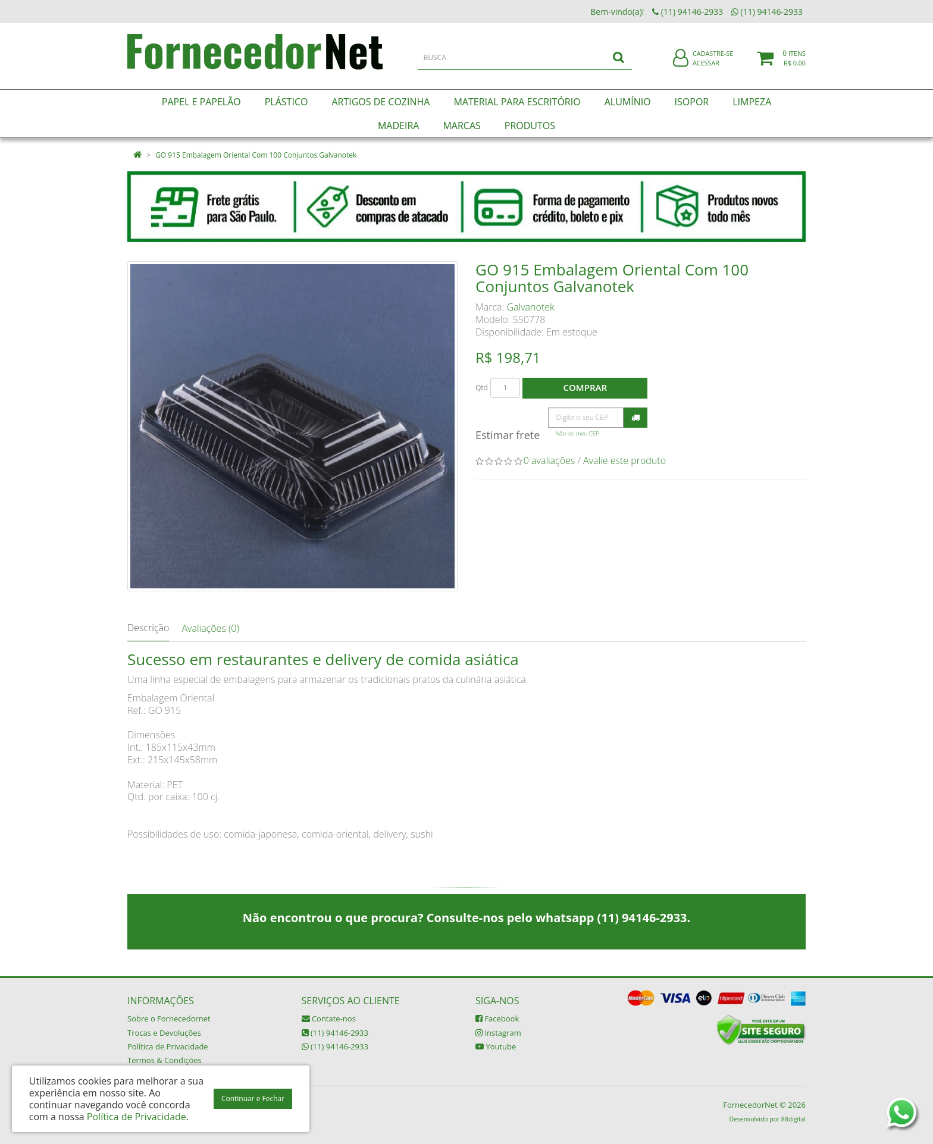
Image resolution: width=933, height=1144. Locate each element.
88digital (793, 1119)
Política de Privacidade (167, 1046)
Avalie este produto (624, 460)
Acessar (706, 67)
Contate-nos (329, 1018)
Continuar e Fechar (252, 1098)
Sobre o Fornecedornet (169, 1018)
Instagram (498, 1032)
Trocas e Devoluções (164, 1032)
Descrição (148, 627)
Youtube (495, 1046)
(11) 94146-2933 (335, 1032)
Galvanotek (531, 307)
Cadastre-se (713, 58)
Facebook (497, 1018)
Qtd (481, 388)
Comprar (585, 387)
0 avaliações (549, 460)
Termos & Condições (164, 1060)
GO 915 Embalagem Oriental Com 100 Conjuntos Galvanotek (255, 155)
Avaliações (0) (210, 628)
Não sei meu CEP (577, 433)
